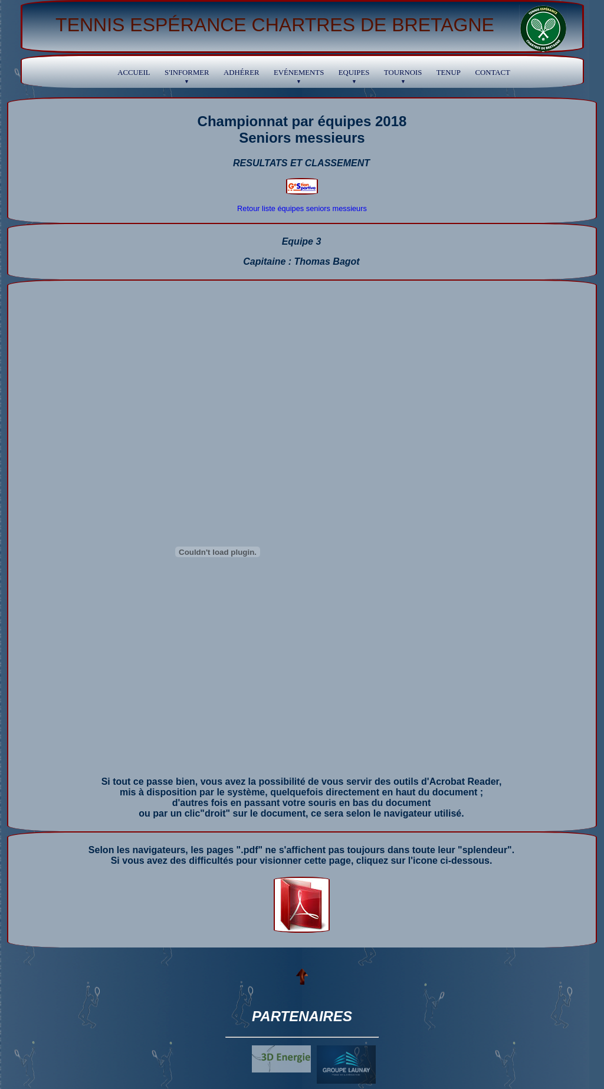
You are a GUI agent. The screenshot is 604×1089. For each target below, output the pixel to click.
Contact (492, 72)
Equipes (354, 76)
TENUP (448, 72)
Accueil (133, 72)
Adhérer (241, 72)
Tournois (403, 76)
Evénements (299, 76)
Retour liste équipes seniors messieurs (302, 208)
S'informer (187, 76)
